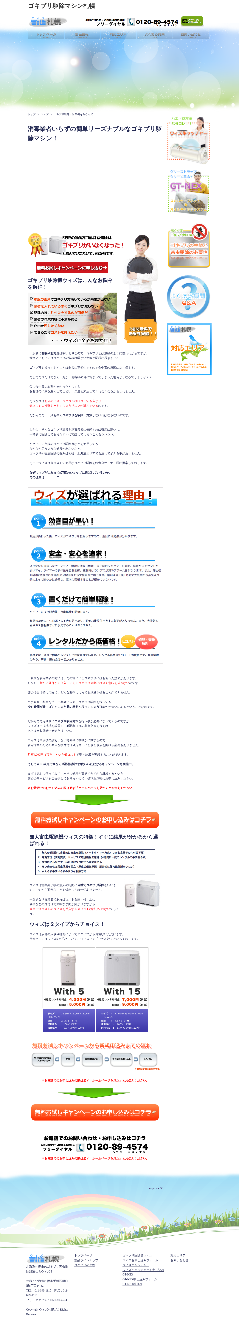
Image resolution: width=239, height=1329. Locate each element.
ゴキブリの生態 (84, 1265)
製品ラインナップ (86, 1260)
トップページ (83, 1255)
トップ (31, 114)
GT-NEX (127, 1274)
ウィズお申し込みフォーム (140, 1260)
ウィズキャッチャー (135, 1265)
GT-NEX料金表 (132, 1284)
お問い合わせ (179, 1260)
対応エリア (177, 1255)
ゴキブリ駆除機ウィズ (137, 1255)
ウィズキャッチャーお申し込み (143, 1269)
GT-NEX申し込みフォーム (139, 1279)
